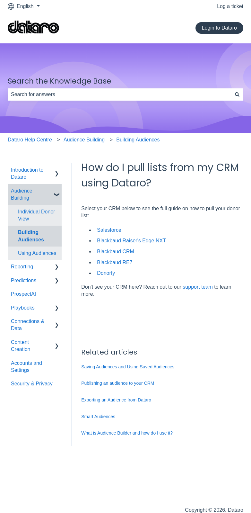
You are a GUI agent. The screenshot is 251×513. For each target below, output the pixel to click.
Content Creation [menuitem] (20, 345)
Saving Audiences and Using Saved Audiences (127, 366)
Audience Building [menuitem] (21, 194)
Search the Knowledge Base (59, 81)
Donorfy (106, 273)
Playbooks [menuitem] (23, 307)
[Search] (237, 94)
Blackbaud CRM (115, 251)
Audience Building (84, 139)
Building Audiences (138, 139)
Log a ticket (230, 6)
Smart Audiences (98, 416)
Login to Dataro (219, 28)
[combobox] (119, 94)
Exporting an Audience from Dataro (116, 399)
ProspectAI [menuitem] (23, 294)
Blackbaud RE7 (114, 262)
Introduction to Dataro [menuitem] (27, 173)
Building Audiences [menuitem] (31, 236)
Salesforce (109, 230)
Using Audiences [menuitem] (37, 253)
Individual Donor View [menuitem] (36, 215)
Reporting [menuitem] (22, 266)
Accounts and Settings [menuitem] (26, 366)
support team (197, 287)
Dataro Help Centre (30, 139)
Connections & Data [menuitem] (27, 325)
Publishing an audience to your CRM (117, 383)
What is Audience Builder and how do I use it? (127, 433)
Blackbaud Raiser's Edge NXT (131, 240)
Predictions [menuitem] (23, 280)
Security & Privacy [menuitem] (32, 383)
